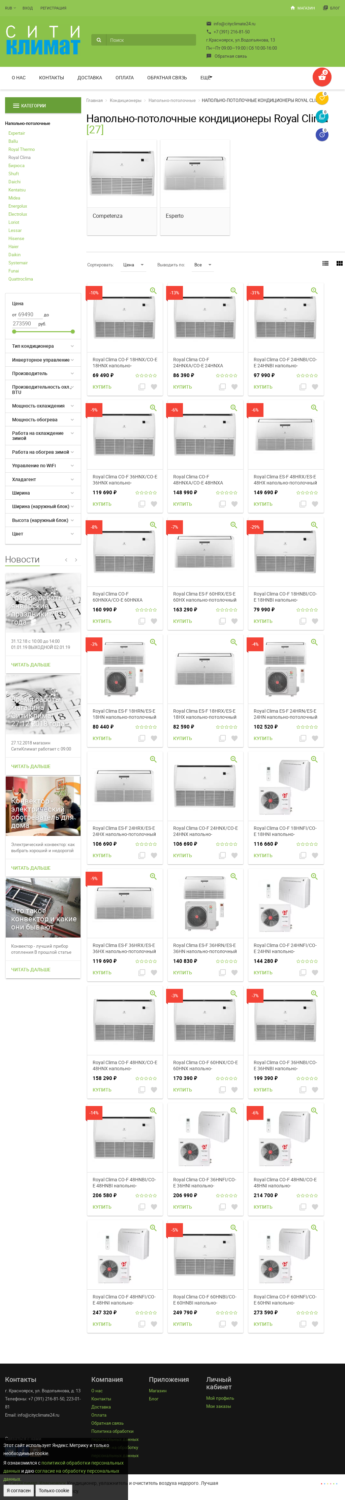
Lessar (15, 230)
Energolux (17, 206)
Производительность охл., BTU (41, 389)
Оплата (125, 77)
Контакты (51, 77)
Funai (13, 271)
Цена (133, 265)
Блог (331, 7)
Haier (13, 246)
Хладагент (24, 479)
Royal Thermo (21, 149)
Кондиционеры (126, 100)
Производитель (30, 373)
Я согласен (19, 1490)
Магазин (302, 7)
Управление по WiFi (34, 465)
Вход (28, 7)
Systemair (18, 263)
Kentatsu (17, 190)
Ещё (205, 77)
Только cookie (54, 1490)
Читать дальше (31, 664)
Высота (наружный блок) (40, 520)
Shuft (13, 173)
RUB (8, 7)
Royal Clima (19, 157)
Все (202, 265)
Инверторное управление (41, 360)
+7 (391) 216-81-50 (228, 32)
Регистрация (53, 7)
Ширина (21, 493)
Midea (14, 198)
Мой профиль (220, 1398)
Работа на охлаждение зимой (38, 435)
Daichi (14, 182)
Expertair (16, 133)
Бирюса (16, 165)
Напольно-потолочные (27, 123)
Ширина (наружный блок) (40, 506)
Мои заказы (218, 1406)
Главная (94, 100)
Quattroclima (20, 279)
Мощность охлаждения (38, 405)
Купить (102, 387)
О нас (19, 77)
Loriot (13, 222)
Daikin (14, 255)
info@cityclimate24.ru (230, 24)
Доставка (89, 77)
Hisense (16, 238)
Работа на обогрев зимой (40, 452)
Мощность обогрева (35, 419)
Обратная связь (226, 56)
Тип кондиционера (33, 346)
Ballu (13, 141)
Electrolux (17, 214)
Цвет (17, 533)
